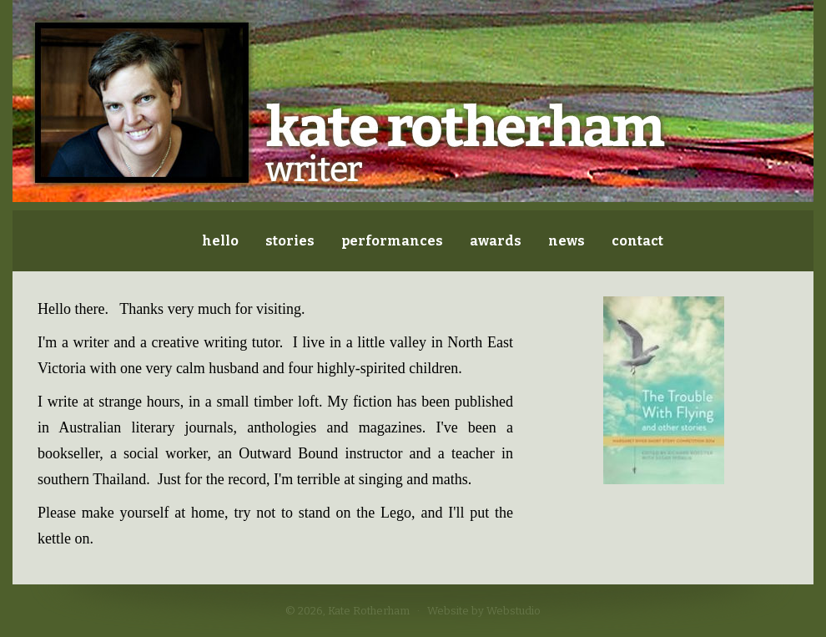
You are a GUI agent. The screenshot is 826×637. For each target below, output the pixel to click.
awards (495, 241)
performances (392, 241)
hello (220, 241)
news (566, 241)
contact (637, 241)
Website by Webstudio (484, 610)
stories (290, 241)
